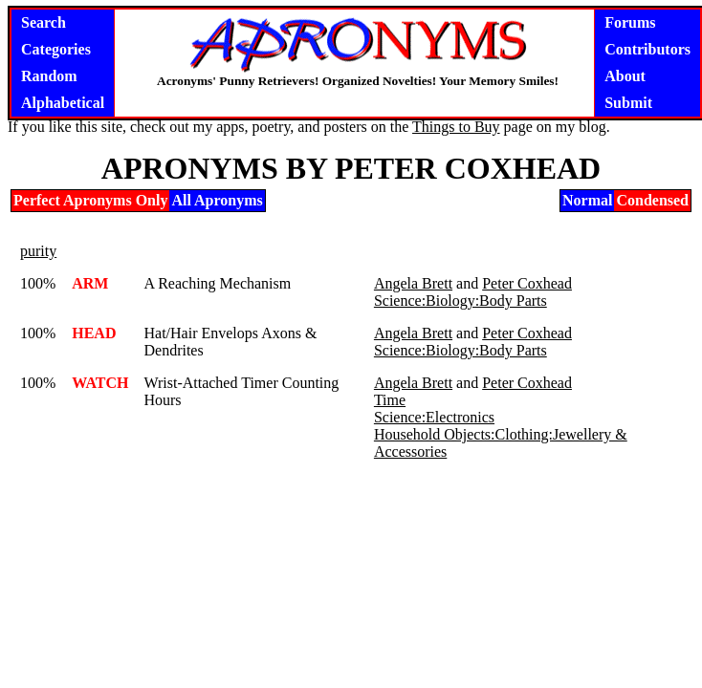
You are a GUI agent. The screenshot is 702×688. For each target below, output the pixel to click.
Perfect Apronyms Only (90, 200)
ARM (90, 283)
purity (38, 251)
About (625, 76)
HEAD (94, 333)
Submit (628, 103)
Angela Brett (413, 283)
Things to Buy (456, 126)
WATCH (100, 383)
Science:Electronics (434, 417)
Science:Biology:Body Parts (460, 300)
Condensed (652, 200)
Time (390, 400)
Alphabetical (62, 103)
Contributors (647, 49)
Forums (629, 22)
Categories (56, 49)
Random (49, 76)
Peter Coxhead (527, 283)
